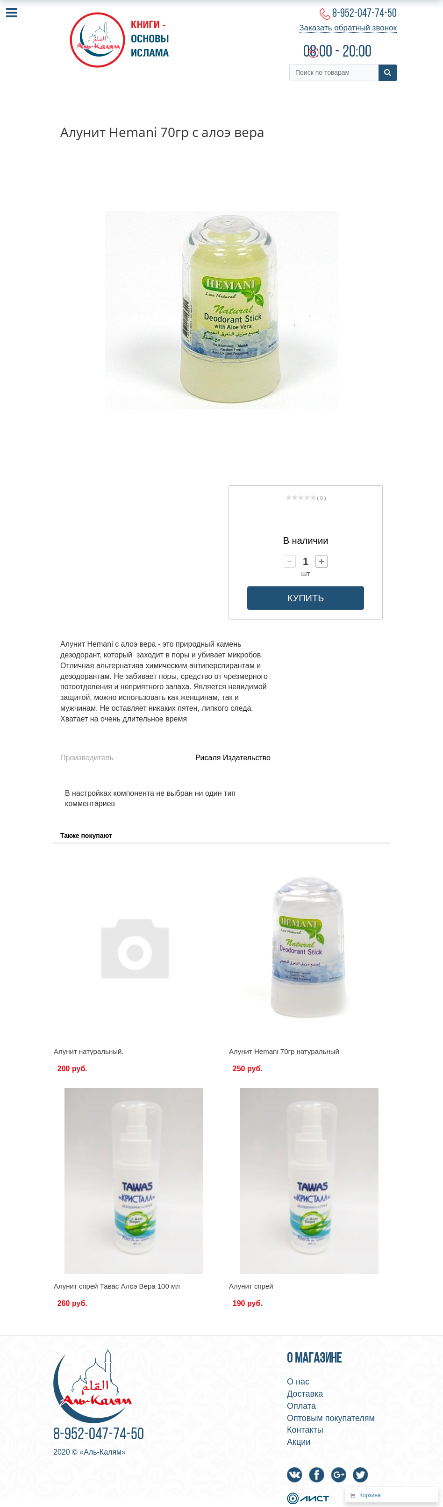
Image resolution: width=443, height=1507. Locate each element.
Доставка (305, 1394)
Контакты (305, 1430)
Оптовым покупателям (331, 1418)
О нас (298, 1381)
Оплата (301, 1406)
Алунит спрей (251, 1286)
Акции (298, 1442)
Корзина (370, 1495)
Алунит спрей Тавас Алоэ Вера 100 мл (117, 1286)
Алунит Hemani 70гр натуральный (284, 1051)
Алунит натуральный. (89, 1051)
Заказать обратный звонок (348, 27)
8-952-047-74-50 (364, 14)
